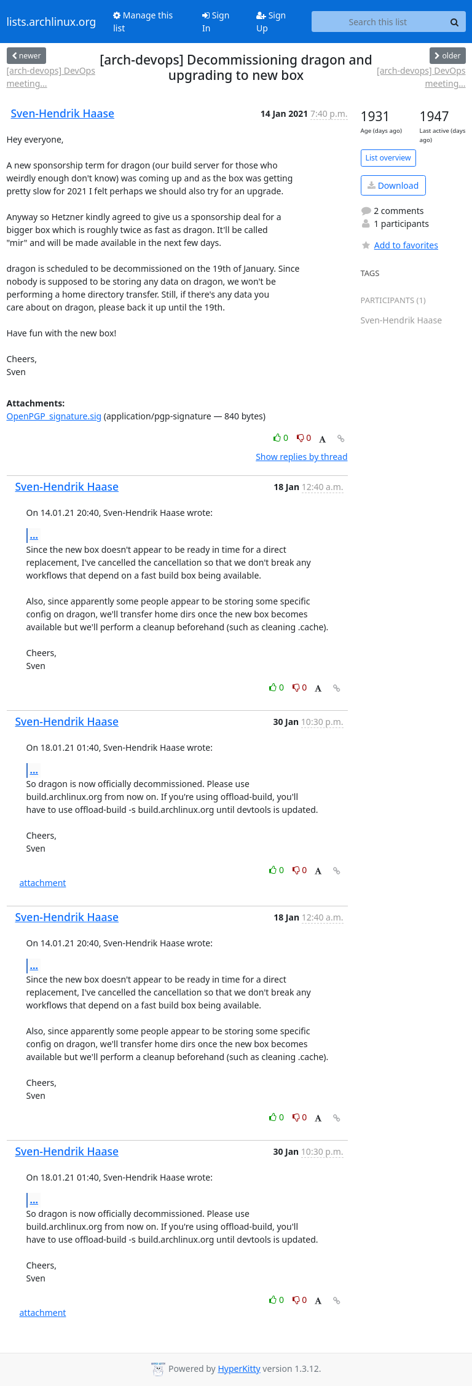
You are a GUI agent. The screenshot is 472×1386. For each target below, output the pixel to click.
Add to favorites (399, 245)
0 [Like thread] (281, 437)
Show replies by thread (301, 456)
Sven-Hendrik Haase (63, 113)
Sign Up (271, 21)
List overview (388, 157)
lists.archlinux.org (51, 21)
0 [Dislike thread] (304, 437)
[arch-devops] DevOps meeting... (51, 77)
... (34, 535)
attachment (43, 883)
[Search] (455, 21)
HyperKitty (239, 1368)
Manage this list (143, 21)
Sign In (215, 21)
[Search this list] (378, 21)
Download (393, 185)
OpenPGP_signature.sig (54, 416)
